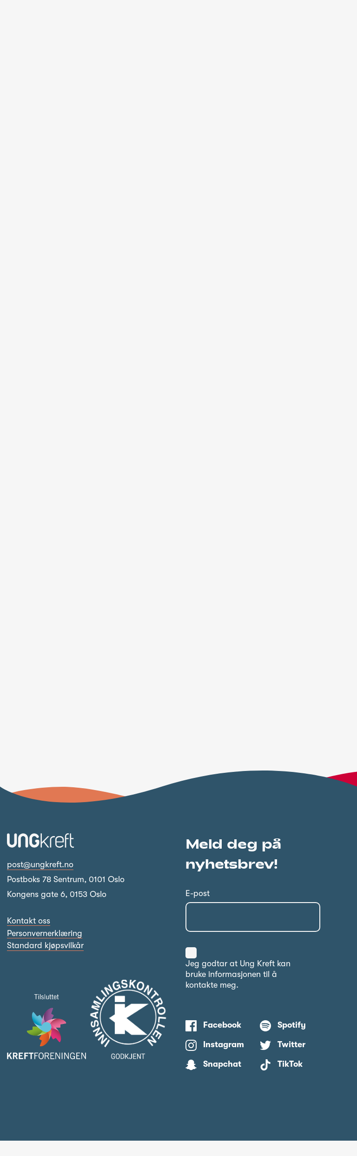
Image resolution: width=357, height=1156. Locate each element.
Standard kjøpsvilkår (45, 960)
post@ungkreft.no (40, 879)
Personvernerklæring (44, 948)
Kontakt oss (28, 936)
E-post (197, 908)
